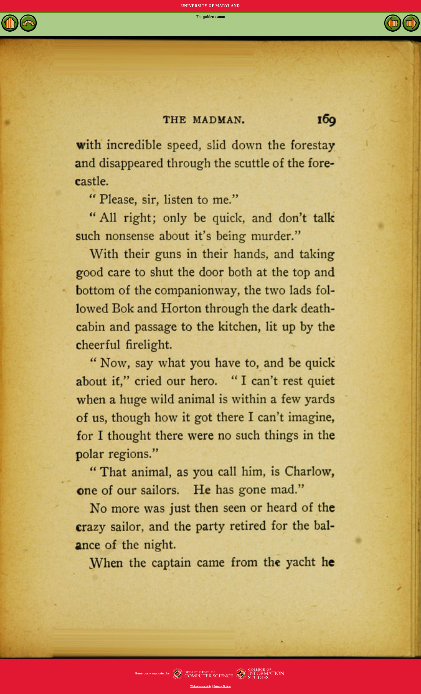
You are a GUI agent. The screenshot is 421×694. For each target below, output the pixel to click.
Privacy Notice (222, 686)
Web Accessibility (200, 686)
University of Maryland (210, 6)
